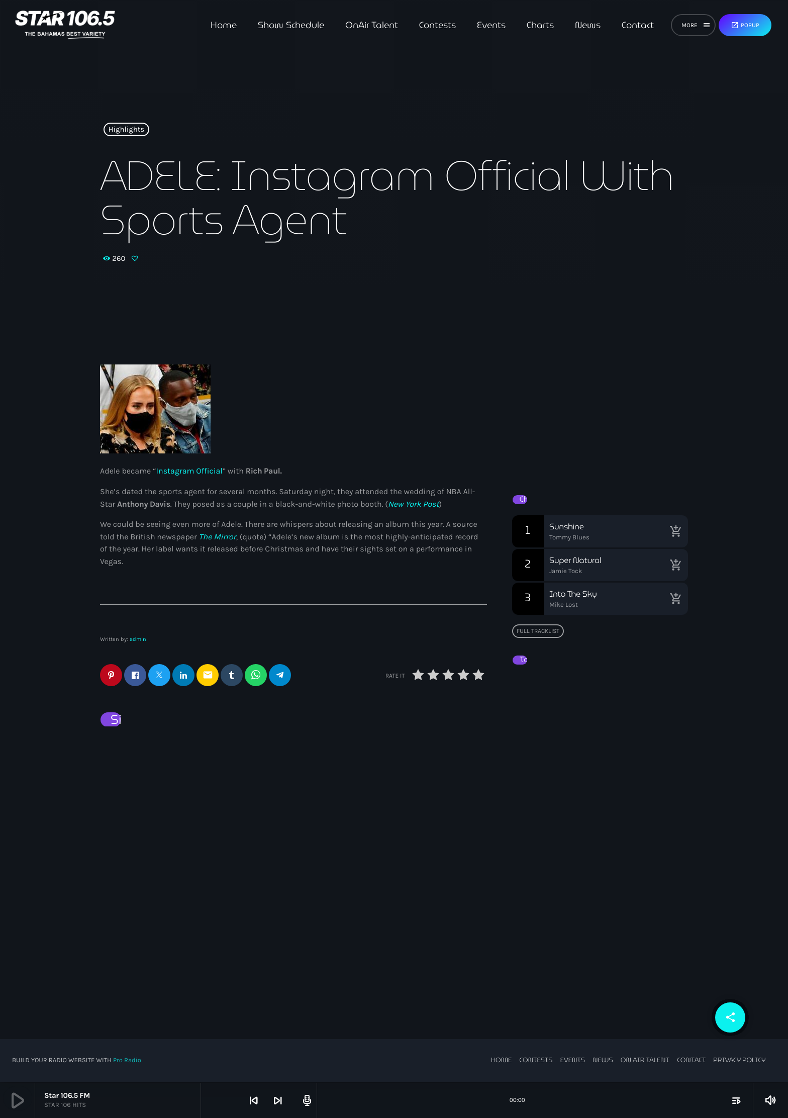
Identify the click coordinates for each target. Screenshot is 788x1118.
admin (138, 639)
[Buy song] (675, 531)
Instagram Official (189, 471)
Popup (745, 25)
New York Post (413, 504)
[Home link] (65, 25)
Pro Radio (127, 1061)
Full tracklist (538, 630)
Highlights (127, 129)
